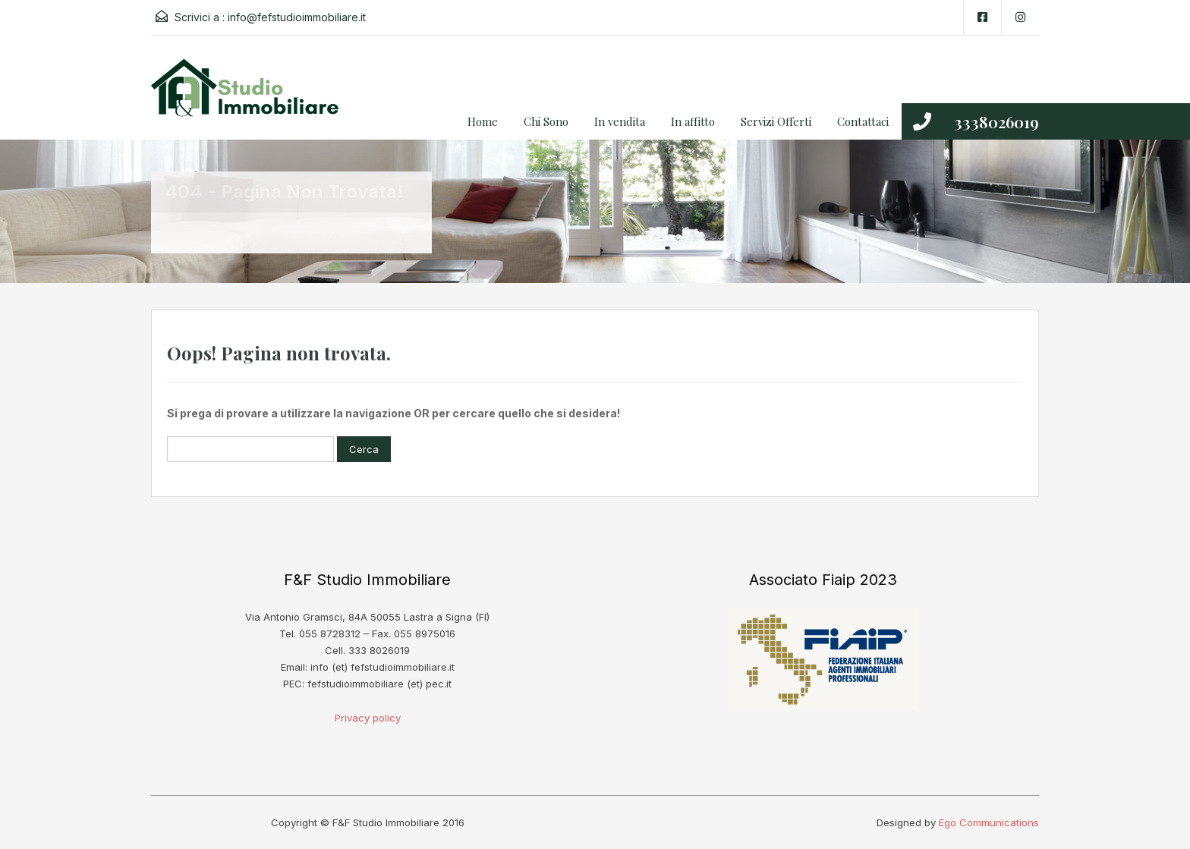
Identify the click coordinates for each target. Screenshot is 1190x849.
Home (483, 121)
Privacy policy (368, 718)
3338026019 (996, 121)
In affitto (693, 121)
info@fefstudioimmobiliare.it (297, 17)
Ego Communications (989, 822)
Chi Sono (546, 121)
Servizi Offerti (776, 121)
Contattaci (863, 121)
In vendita (619, 121)
